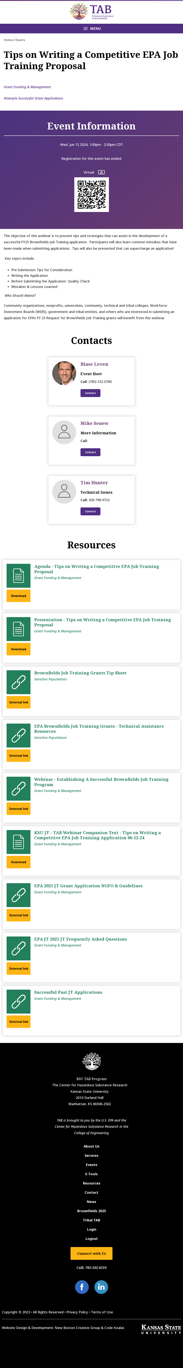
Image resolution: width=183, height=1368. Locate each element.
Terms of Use (102, 1312)
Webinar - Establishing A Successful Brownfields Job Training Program (101, 781)
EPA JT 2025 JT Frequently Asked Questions (80, 939)
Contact (90, 393)
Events (20, 40)
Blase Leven (94, 364)
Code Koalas (114, 1327)
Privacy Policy (77, 1312)
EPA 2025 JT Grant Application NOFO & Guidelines (88, 885)
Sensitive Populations (50, 679)
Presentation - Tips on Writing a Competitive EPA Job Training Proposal (102, 622)
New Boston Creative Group (77, 1327)
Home (8, 40)
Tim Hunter (94, 482)
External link (18, 702)
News (91, 1201)
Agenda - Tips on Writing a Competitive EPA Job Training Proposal (96, 568)
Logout (91, 1238)
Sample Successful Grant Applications (34, 98)
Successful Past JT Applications (68, 992)
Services (92, 1155)
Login (91, 1229)
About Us (91, 1146)
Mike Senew (94, 423)
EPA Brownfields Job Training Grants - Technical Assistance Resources (99, 728)
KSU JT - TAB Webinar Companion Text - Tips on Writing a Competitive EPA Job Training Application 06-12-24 (97, 835)
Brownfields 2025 (91, 1211)
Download (18, 596)
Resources (91, 1183)
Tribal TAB (91, 1220)
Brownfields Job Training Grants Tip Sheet (80, 673)
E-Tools (91, 1174)
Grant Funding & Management (27, 87)
